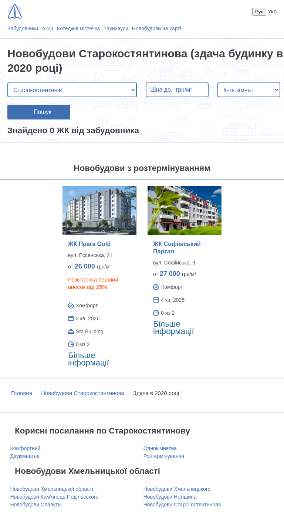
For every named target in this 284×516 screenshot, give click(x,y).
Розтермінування (163, 456)
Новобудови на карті (156, 28)
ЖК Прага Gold (89, 244)
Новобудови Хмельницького (177, 489)
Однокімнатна (160, 448)
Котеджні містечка (78, 28)
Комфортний (25, 448)
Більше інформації (88, 359)
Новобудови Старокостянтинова (82, 393)
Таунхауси (116, 28)
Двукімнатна (25, 456)
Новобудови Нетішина (170, 497)
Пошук (42, 112)
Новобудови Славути (35, 504)
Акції (47, 28)
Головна (21, 393)
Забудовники (22, 28)
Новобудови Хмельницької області (51, 489)
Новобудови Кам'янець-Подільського (54, 497)
